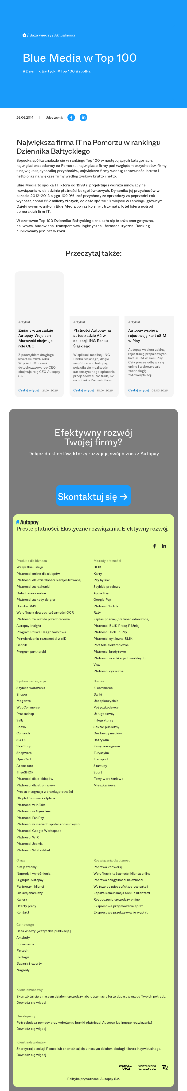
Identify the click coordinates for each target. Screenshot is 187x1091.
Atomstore (24, 766)
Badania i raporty (29, 963)
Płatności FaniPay (30, 818)
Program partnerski (31, 651)
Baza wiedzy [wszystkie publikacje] (43, 931)
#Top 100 (66, 71)
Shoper (21, 694)
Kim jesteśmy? (27, 867)
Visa (97, 664)
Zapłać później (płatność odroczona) (121, 619)
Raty (97, 612)
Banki (98, 694)
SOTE (21, 740)
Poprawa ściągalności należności (118, 880)
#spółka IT (85, 71)
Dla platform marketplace (35, 798)
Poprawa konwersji (108, 867)
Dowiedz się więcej (31, 1003)
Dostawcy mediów (108, 733)
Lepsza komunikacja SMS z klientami (122, 893)
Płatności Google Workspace (38, 831)
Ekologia (22, 957)
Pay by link (102, 580)
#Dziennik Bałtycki (39, 71)
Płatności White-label (33, 850)
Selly (19, 720)
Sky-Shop (23, 746)
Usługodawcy (104, 714)
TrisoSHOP (25, 772)
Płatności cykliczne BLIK (113, 638)
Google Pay (102, 599)
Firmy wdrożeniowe (108, 779)
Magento (23, 701)
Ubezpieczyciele (106, 701)
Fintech (22, 950)
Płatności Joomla (29, 843)
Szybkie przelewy (107, 586)
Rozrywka (101, 740)
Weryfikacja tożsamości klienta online (122, 873)
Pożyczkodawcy (106, 707)
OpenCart (23, 759)
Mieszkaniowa (104, 785)
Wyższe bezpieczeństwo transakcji (121, 886)
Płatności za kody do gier (35, 599)
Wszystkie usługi (29, 567)
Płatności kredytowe (110, 651)
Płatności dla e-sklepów (34, 779)
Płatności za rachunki (33, 586)
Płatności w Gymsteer (33, 811)
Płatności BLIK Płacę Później (116, 626)
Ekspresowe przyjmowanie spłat (118, 906)
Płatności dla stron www (35, 785)
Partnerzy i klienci (30, 886)
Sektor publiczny (106, 727)
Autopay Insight (28, 626)
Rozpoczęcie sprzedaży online (117, 899)
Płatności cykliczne (109, 671)
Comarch (23, 733)
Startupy (100, 766)
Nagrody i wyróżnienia (33, 873)
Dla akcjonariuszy (29, 893)
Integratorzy (103, 720)
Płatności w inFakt (31, 805)
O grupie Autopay (29, 880)
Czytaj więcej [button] (28, 390)
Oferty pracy (26, 906)
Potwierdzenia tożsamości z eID (41, 638)
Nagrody (23, 970)
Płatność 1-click (106, 606)
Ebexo (21, 727)
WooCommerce (28, 707)
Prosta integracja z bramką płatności (44, 791)
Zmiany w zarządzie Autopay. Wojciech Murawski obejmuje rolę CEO (35, 338)
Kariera (21, 899)
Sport (98, 772)
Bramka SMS (26, 606)
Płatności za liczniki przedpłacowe (43, 619)
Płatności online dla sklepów (38, 574)
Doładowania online (31, 593)
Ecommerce (25, 944)
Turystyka (101, 753)
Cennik (21, 645)
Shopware (24, 753)
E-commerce (103, 688)
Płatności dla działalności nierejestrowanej (48, 580)
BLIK (97, 567)
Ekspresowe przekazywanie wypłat (121, 912)
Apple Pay (101, 593)
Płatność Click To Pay (110, 632)
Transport (101, 759)
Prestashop (25, 714)
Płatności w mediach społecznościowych (48, 824)
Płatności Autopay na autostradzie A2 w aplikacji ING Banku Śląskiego (92, 338)
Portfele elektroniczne (111, 645)
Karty (98, 574)
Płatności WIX (27, 837)
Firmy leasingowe (107, 746)
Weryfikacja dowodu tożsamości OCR (45, 612)
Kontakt (22, 912)
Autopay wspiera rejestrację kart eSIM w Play (147, 336)
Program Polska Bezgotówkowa (41, 632)
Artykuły (23, 937)
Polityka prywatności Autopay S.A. (93, 1078)
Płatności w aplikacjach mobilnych (119, 658)
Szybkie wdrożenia (30, 688)
